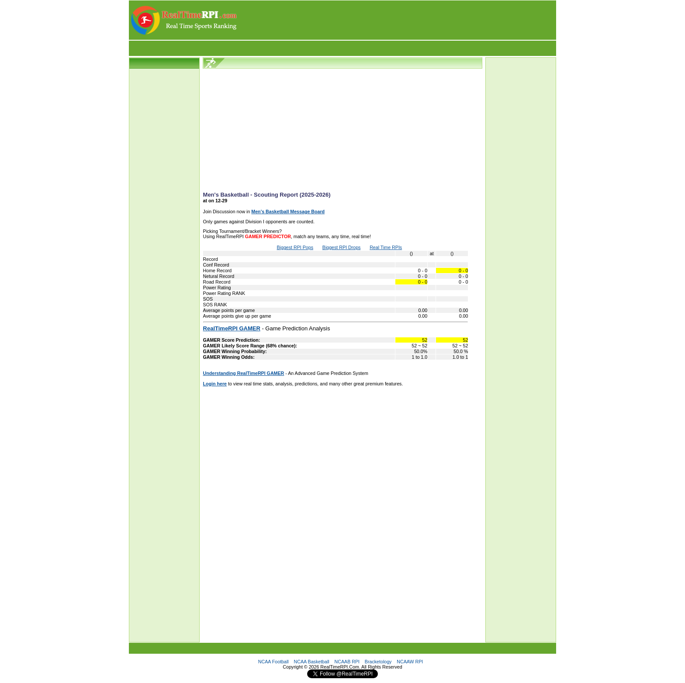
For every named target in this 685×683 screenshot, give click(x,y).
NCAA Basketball (311, 661)
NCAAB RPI (347, 661)
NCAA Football (273, 661)
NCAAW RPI (410, 661)
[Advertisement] (397, 20)
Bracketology (378, 661)
